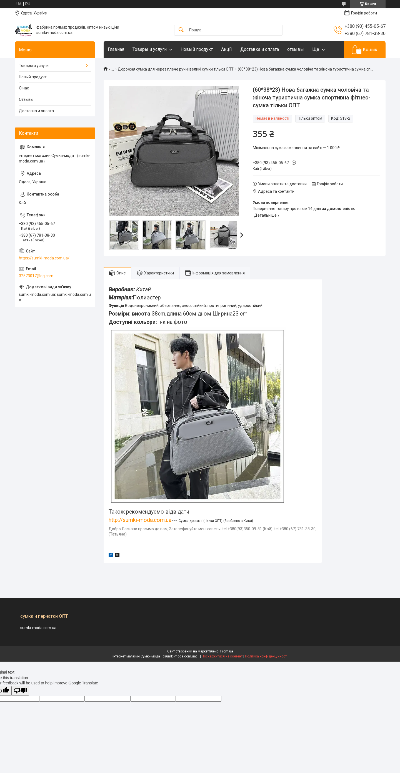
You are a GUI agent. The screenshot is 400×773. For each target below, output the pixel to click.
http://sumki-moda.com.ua (140, 520)
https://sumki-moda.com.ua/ (44, 258)
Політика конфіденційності (266, 656)
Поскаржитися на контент (222, 656)
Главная (116, 49)
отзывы (295, 49)
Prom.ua (226, 651)
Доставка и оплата (259, 49)
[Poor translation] (20, 691)
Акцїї (226, 49)
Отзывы (26, 99)
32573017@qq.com (36, 276)
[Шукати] (181, 30)
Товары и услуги (149, 49)
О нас (24, 88)
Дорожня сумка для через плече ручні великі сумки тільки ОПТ (176, 69)
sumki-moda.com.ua (38, 628)
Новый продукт (197, 49)
